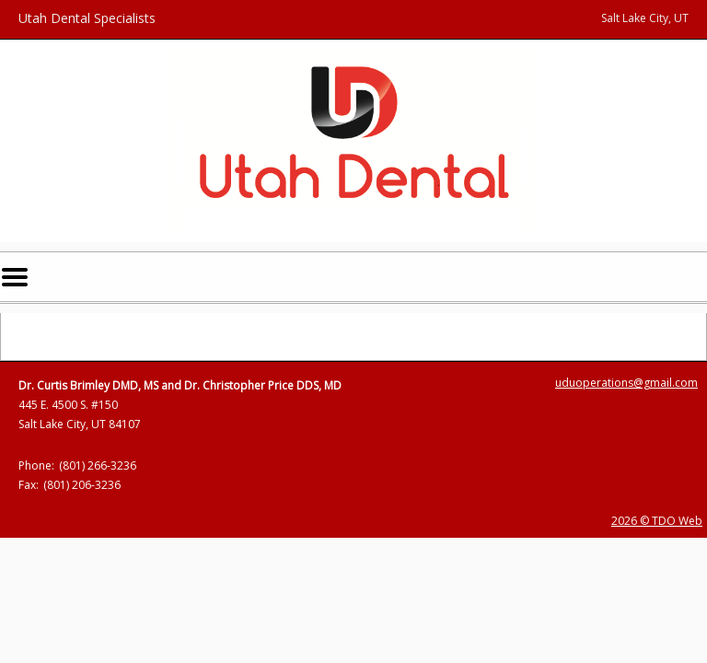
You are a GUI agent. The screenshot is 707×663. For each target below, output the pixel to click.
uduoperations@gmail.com (626, 382)
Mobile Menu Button (14, 277)
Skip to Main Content (62, 8)
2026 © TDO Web (656, 521)
